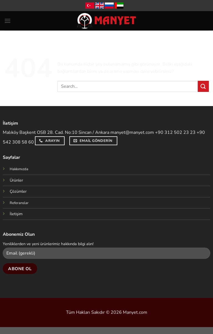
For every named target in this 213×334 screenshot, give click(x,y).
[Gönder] (203, 86)
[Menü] (7, 20)
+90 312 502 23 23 (175, 132)
